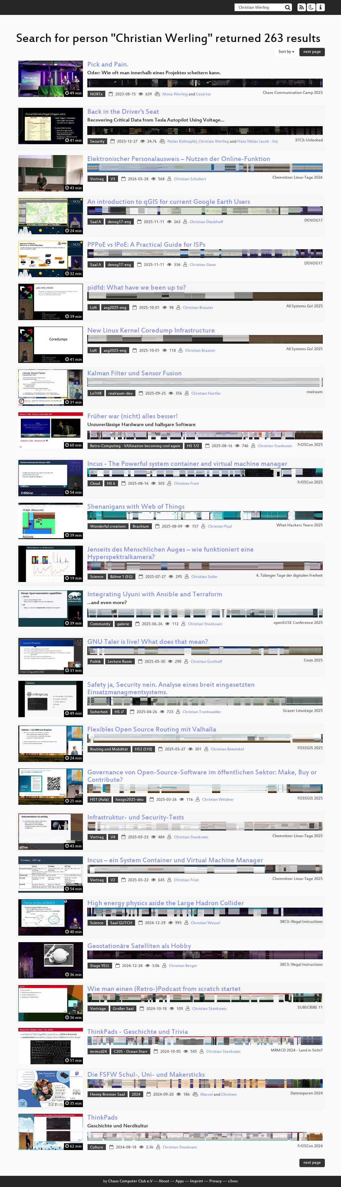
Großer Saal (123, 1009)
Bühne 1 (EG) (121, 577)
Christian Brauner (198, 308)
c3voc (233, 1181)
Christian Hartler (206, 394)
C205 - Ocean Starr (131, 1052)
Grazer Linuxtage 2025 (303, 711)
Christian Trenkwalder (202, 712)
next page (312, 52)
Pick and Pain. (107, 65)
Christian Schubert (190, 179)
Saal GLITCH (121, 923)
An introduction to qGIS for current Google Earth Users (168, 202)
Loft (93, 308)
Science (96, 577)
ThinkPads (102, 1118)
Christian (229, 1095)
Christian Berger (183, 966)
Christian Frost (186, 484)
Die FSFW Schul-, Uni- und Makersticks (146, 1075)
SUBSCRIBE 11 (310, 1008)
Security (97, 142)
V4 (113, 837)
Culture (96, 1147)
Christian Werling (213, 142)
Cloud (95, 484)
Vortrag (97, 179)
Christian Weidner (218, 800)
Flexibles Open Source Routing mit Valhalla (151, 730)
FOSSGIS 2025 (310, 748)
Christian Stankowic (275, 446)
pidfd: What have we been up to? (136, 288)
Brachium (141, 527)
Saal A (95, 222)
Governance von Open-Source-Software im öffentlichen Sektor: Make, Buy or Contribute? (202, 776)
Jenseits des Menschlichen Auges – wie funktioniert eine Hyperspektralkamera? (170, 553)
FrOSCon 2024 (310, 1146)
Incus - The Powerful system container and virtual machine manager (187, 464)
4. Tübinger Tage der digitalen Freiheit (289, 576)
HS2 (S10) (143, 749)
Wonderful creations (108, 527)
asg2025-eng (115, 308)
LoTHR (96, 394)
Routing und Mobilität (109, 749)
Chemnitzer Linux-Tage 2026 (297, 178)
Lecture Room (120, 662)
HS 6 (111, 484)
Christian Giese (203, 265)
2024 (136, 1095)
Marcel (206, 1095)
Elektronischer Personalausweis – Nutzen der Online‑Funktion (178, 159)
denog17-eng (119, 222)
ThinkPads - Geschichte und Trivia (137, 1032)
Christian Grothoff (206, 662)
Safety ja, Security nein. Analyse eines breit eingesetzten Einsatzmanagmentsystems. (171, 689)
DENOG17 (313, 220)
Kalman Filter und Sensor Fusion (134, 374)
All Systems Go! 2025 (304, 306)
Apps (179, 1181)
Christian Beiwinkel (227, 749)
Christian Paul (220, 527)
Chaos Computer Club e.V (130, 1181)
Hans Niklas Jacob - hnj (257, 142)
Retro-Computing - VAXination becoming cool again (135, 446)
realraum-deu (120, 394)
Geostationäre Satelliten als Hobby (139, 947)
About (164, 1181)
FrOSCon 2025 (310, 445)
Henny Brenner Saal (107, 1095)
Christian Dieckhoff (206, 222)
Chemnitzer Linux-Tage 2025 (297, 836)
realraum (315, 392)
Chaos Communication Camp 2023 (293, 93)
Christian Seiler (204, 577)
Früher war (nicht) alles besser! (132, 417)
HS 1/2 (193, 446)
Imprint (196, 1181)
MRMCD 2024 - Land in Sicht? (297, 1050)
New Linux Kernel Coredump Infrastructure (151, 331)
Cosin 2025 (313, 660)
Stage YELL (99, 966)
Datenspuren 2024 (306, 1093)
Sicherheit (99, 712)
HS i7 (119, 712)
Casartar (203, 94)
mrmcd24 (98, 1052)
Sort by (286, 52)
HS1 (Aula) (99, 800)
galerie (123, 624)
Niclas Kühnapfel (182, 142)
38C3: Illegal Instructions (301, 922)
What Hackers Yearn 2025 (299, 525)
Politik (95, 662)
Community (100, 624)
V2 (113, 880)
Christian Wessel (205, 923)
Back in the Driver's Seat (123, 112)
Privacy (215, 1181)
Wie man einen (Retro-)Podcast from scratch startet (164, 989)
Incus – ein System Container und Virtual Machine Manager (175, 861)
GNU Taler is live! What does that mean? (147, 642)
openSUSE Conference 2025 (298, 623)
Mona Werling (175, 94)
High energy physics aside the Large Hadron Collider (165, 904)
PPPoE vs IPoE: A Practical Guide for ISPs (146, 245)
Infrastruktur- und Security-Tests (135, 818)
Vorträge (98, 1009)
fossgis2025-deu (129, 800)
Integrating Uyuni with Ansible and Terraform (154, 595)
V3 (113, 179)
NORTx (96, 94)
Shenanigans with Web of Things (135, 507)
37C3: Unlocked (309, 140)
